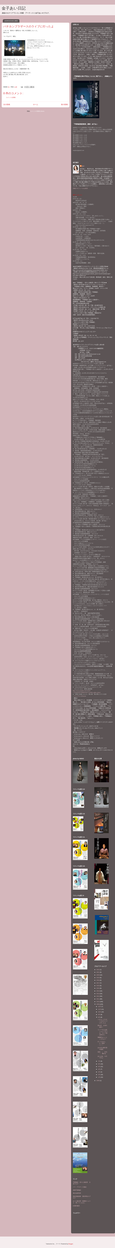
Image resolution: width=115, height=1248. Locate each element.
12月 (99, 1006)
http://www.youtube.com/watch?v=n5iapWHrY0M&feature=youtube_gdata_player (87, 691)
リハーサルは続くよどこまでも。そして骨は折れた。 (102, 1032)
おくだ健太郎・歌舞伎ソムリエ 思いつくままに (82, 1202)
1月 (99, 1077)
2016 (98, 985)
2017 (98, 983)
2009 (98, 1004)
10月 (99, 1012)
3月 (99, 1072)
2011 (98, 999)
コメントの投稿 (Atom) (37, 111)
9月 (99, 1014)
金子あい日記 (14, 8)
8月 (99, 1017)
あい (83, 166)
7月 (99, 1061)
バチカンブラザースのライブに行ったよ (102, 1021)
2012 (98, 996)
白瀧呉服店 (76, 1206)
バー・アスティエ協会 (79, 1187)
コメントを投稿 (10, 97)
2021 (98, 972)
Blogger (70, 1244)
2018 (98, 980)
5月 (99, 1066)
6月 (99, 1064)
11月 (99, 1009)
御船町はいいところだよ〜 (102, 1038)
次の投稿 (6, 104)
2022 (98, 969)
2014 (98, 991)
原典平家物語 (77, 1190)
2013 (98, 993)
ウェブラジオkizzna (80, 696)
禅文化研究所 (77, 1193)
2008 (98, 1080)
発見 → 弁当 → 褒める (103, 1052)
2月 (99, 1074)
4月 (99, 1069)
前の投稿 (64, 104)
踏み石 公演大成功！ (102, 1026)
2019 (98, 977)
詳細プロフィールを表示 (80, 188)
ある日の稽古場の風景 (102, 1048)
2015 (98, 988)
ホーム (35, 104)
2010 (98, 1001)
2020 (98, 975)
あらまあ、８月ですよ (102, 1057)
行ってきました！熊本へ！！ (102, 1043)
